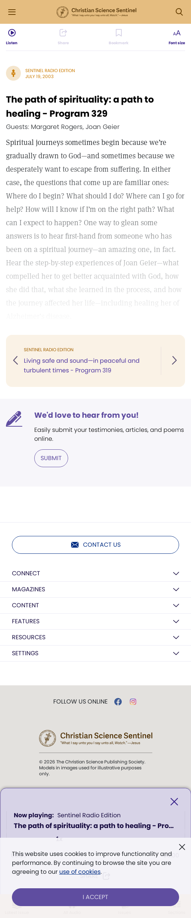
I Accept (95, 897)
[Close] (174, 802)
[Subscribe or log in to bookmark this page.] (118, 37)
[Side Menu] (12, 12)
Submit (51, 458)
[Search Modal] (179, 12)
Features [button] (25, 621)
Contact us (95, 544)
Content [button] (25, 605)
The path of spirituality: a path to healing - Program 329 (80, 106)
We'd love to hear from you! (86, 415)
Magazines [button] (28, 589)
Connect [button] (26, 573)
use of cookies (80, 871)
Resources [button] (28, 637)
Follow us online (80, 702)
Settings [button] (25, 653)
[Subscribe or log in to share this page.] (63, 37)
